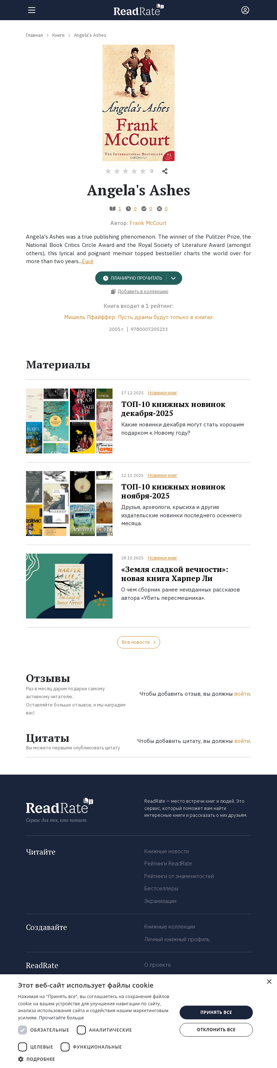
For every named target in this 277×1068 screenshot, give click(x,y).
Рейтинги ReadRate (168, 863)
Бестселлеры (161, 888)
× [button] (269, 982)
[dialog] (138, 1021)
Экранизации (160, 901)
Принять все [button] (216, 1012)
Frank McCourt (148, 223)
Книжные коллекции (169, 926)
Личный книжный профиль (177, 939)
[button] (95, 1059)
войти (242, 693)
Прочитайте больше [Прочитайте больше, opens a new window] (61, 1018)
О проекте (157, 964)
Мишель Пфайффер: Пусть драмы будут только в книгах (138, 317)
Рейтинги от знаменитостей (179, 876)
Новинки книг (162, 393)
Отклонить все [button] (216, 1030)
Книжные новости (166, 851)
